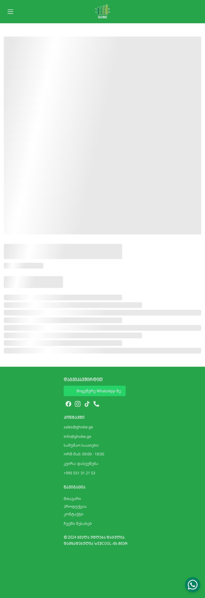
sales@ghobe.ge (78, 427)
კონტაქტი (73, 514)
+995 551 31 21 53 (79, 473)
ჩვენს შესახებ (78, 524)
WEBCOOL (102, 545)
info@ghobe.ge (77, 437)
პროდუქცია (75, 507)
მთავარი (72, 499)
